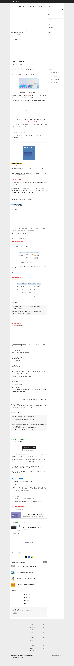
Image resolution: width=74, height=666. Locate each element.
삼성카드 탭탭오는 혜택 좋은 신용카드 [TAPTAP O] (25, 586)
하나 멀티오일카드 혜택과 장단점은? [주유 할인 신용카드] (28, 6)
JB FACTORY (60, 663)
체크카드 (37, 650)
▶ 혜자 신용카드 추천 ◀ (28, 608)
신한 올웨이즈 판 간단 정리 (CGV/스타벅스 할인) (25, 580)
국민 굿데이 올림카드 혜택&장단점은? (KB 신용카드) (26, 592)
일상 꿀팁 (37, 658)
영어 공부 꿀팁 (37, 643)
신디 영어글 (37, 645)
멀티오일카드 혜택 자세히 (16, 36)
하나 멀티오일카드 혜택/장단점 (17, 32)
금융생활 (37, 656)
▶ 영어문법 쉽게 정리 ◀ (55, 76)
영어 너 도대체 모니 (16, 616)
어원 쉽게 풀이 (37, 640)
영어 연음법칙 (37, 637)
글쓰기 (50, 19)
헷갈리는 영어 (37, 635)
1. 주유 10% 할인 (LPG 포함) (19, 37)
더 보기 (45, 569)
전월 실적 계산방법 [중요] (18, 34)
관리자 (50, 17)
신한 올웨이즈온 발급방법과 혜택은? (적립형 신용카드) (26, 574)
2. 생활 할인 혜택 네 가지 (18, 39)
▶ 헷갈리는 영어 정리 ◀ (55, 72)
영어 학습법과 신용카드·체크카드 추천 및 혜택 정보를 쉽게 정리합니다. (22, 618)
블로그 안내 (51, 27)
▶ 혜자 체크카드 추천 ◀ (28, 611)
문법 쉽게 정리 (37, 632)
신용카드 (37, 648)
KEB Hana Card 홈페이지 (18, 541)
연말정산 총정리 (37, 653)
